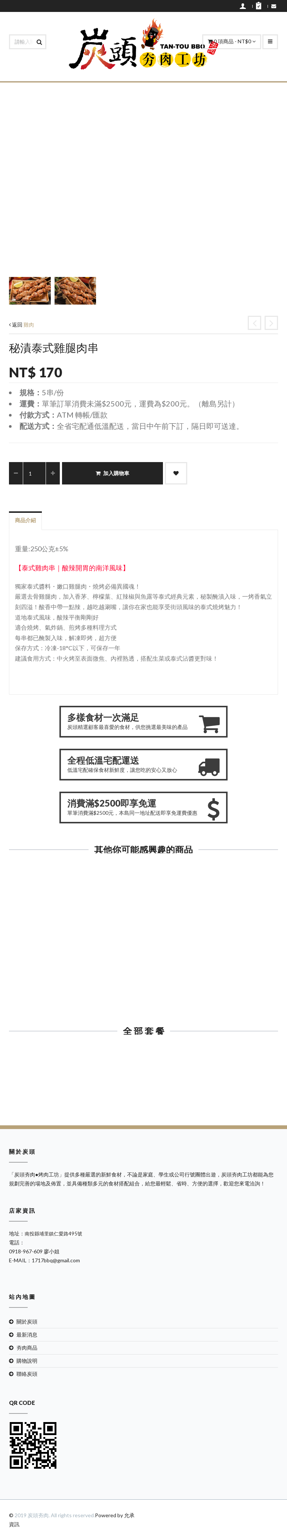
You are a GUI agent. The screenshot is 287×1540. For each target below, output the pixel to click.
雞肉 (29, 324)
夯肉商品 (26, 1347)
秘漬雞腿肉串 (214, 958)
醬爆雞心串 (73, 958)
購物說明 (26, 1360)
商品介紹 (25, 520)
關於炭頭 (26, 1321)
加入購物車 (112, 473)
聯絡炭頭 (26, 1374)
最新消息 (26, 1334)
